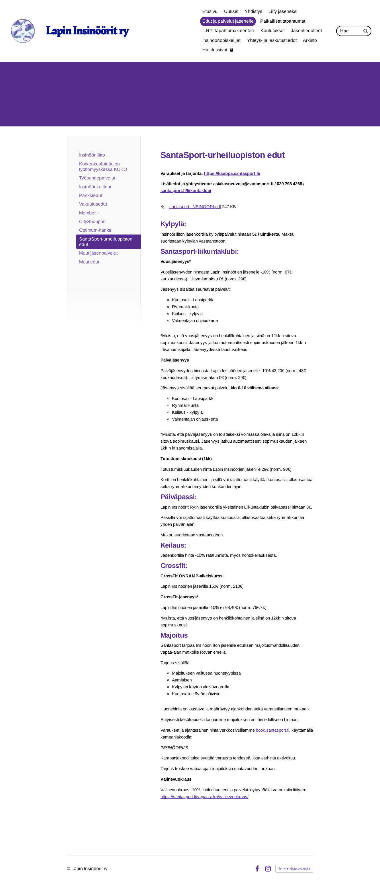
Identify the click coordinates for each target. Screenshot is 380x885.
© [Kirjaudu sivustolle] (69, 868)
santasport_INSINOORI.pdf (195, 206)
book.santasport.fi (272, 730)
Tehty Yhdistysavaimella (294, 868)
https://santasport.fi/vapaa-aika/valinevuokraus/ (204, 796)
